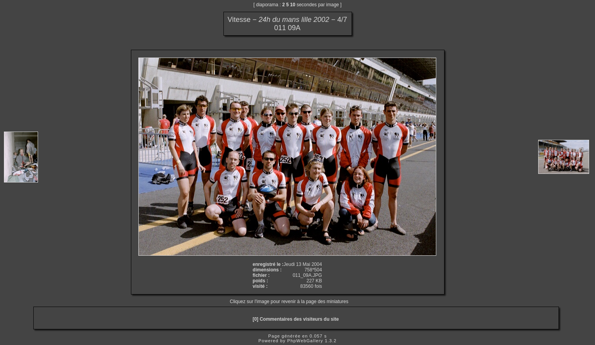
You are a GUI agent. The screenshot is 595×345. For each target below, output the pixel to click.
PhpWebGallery (305, 340)
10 (292, 4)
